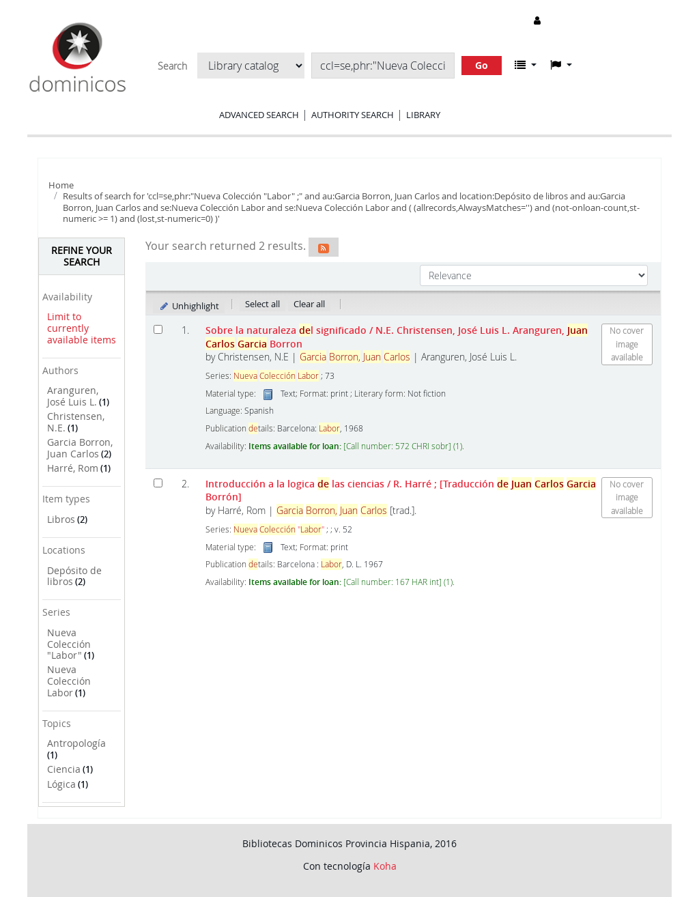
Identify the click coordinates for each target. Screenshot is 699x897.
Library (423, 115)
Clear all (309, 304)
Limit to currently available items (81, 327)
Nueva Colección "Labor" (69, 643)
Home (61, 185)
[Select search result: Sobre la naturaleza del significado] (158, 329)
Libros (61, 519)
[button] (526, 65)
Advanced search (259, 115)
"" (278, 529)
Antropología (76, 743)
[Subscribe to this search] (324, 247)
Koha (385, 865)
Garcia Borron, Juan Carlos (80, 448)
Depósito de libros (74, 576)
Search (172, 66)
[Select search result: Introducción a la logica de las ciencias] (158, 483)
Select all (262, 304)
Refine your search (81, 256)
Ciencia (64, 769)
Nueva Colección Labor (69, 680)
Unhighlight (188, 306)
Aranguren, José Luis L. (72, 396)
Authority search (352, 115)
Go (481, 65)
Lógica (61, 784)
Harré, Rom (72, 467)
